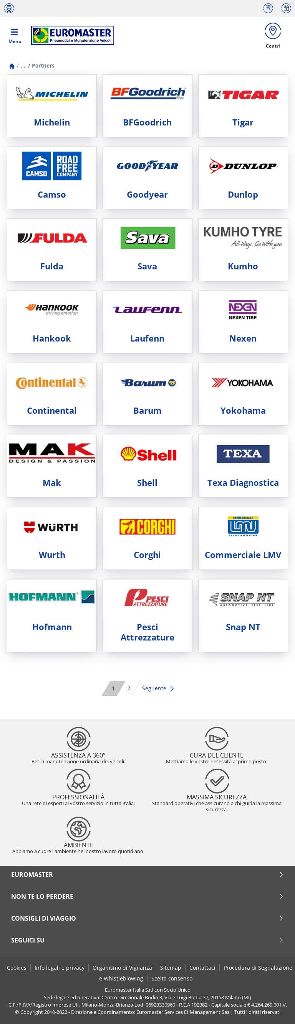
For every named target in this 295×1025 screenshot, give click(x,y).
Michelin (52, 123)
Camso (52, 195)
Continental (52, 411)
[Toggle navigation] (15, 35)
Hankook (52, 339)
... (23, 66)
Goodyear (147, 195)
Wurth (52, 555)
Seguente (158, 688)
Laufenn (147, 339)
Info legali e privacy (60, 968)
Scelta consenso (171, 978)
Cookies (17, 968)
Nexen (243, 339)
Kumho (243, 267)
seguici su (147, 941)
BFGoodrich (147, 123)
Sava (147, 267)
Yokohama (243, 411)
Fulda (51, 267)
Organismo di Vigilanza (122, 968)
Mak (52, 483)
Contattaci (202, 968)
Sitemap (170, 968)
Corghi (147, 555)
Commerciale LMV (243, 555)
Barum (147, 411)
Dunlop (243, 195)
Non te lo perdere (147, 897)
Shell (147, 483)
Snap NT (243, 627)
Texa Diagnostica (243, 483)
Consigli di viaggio (147, 919)
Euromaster (147, 875)
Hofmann (52, 627)
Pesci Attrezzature (147, 632)
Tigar (243, 123)
